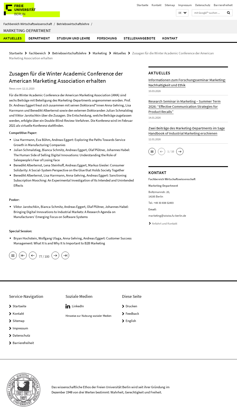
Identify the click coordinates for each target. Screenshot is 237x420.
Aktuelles (12, 38)
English (131, 321)
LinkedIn (78, 306)
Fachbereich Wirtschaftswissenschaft (29, 23)
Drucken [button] (131, 306)
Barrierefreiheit (223, 5)
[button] (182, 13)
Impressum (185, 5)
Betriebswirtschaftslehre (74, 23)
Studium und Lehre (73, 38)
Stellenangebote (139, 38)
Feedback (132, 313)
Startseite (142, 5)
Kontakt (156, 5)
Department (39, 38)
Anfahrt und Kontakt (164, 223)
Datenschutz (202, 5)
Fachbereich (37, 53)
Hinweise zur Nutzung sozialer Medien (88, 316)
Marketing (100, 53)
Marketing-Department (27, 30)
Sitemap (170, 5)
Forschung (107, 38)
